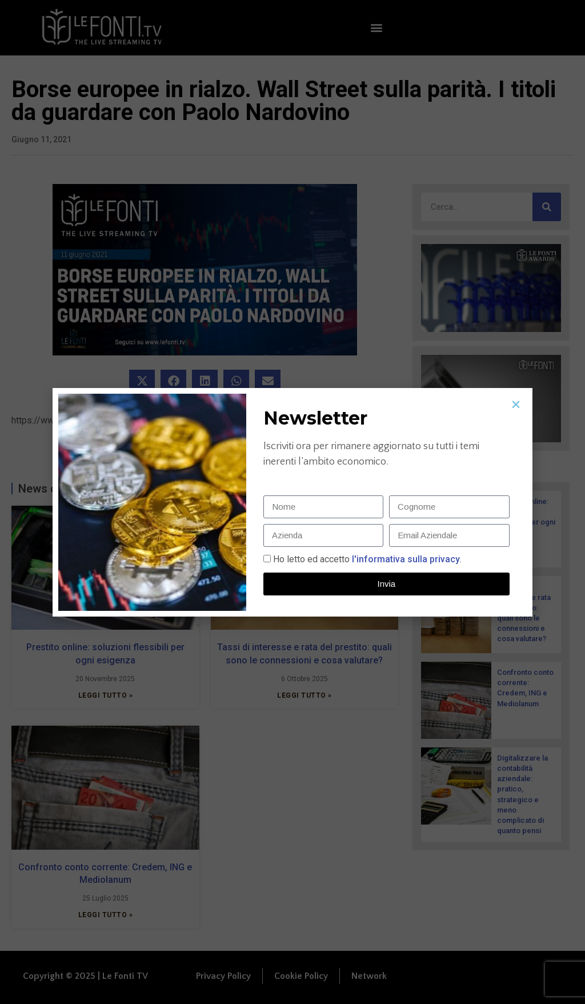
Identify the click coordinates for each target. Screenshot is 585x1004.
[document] (292, 502)
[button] (516, 404)
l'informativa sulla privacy (405, 559)
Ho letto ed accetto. (367, 559)
